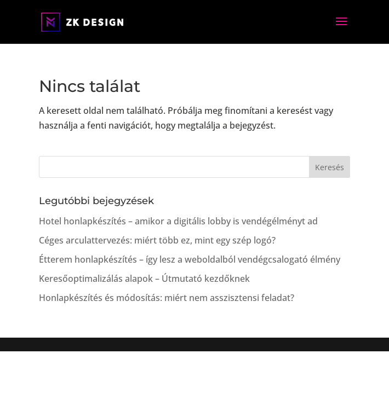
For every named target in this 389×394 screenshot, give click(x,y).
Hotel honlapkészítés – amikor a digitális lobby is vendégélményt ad (178, 221)
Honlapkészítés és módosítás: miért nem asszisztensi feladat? (166, 298)
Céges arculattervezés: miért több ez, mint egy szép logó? (157, 240)
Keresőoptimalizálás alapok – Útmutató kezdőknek (144, 279)
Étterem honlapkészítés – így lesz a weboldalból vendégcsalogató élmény (189, 259)
